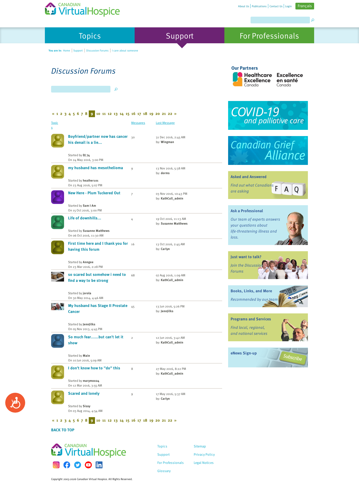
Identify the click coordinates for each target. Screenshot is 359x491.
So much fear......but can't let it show (95, 340)
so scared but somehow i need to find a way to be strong (97, 277)
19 (151, 113)
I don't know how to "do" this (94, 368)
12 (110, 113)
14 (122, 113)
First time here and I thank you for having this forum (98, 246)
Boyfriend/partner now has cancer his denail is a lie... (98, 139)
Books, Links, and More (251, 291)
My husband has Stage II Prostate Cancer (97, 308)
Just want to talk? (246, 257)
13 (116, 113)
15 (127, 113)
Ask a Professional (247, 211)
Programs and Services (251, 319)
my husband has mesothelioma (95, 168)
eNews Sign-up (244, 353)
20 (157, 113)
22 (170, 113)
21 (164, 113)
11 (104, 113)
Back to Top (62, 430)
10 (98, 113)
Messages (138, 122)
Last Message (165, 122)
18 (145, 113)
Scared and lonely (83, 393)
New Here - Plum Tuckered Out (94, 193)
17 (139, 113)
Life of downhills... (84, 218)
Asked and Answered (249, 177)
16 (133, 113)
